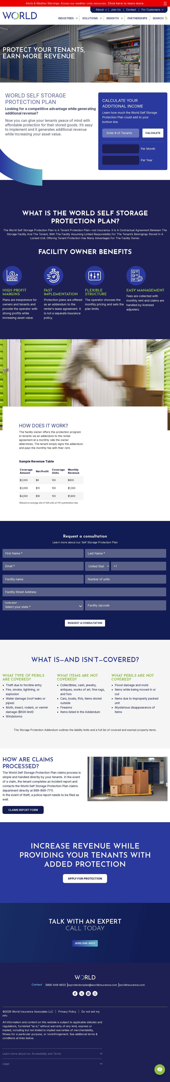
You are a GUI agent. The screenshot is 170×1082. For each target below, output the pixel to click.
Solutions (90, 18)
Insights (112, 18)
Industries (66, 18)
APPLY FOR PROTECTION (85, 878)
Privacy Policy (67, 1011)
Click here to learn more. (126, 3)
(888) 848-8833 (85, 943)
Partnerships (137, 18)
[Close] (165, 3)
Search (160, 18)
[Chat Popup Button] (158, 1067)
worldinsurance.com (132, 985)
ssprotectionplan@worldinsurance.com (91, 985)
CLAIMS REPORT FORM (23, 810)
